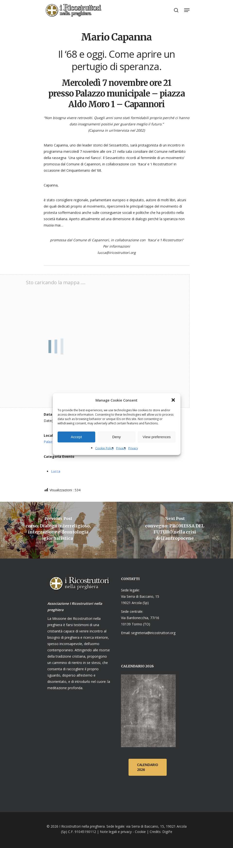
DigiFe (166, 831)
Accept (76, 437)
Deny (116, 437)
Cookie (140, 831)
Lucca (55, 471)
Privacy (121, 448)
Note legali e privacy (116, 831)
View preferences (157, 437)
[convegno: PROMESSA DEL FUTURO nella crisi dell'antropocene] (175, 530)
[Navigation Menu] (187, 10)
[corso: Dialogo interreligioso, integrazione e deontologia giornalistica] (58, 530)
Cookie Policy (104, 448)
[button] (173, 399)
